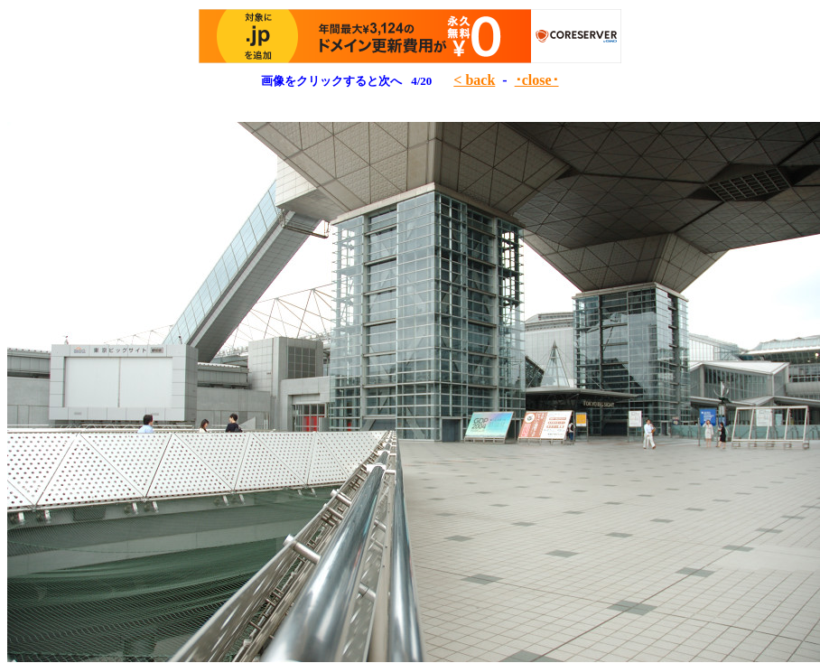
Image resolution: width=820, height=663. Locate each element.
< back (474, 80)
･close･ (537, 80)
